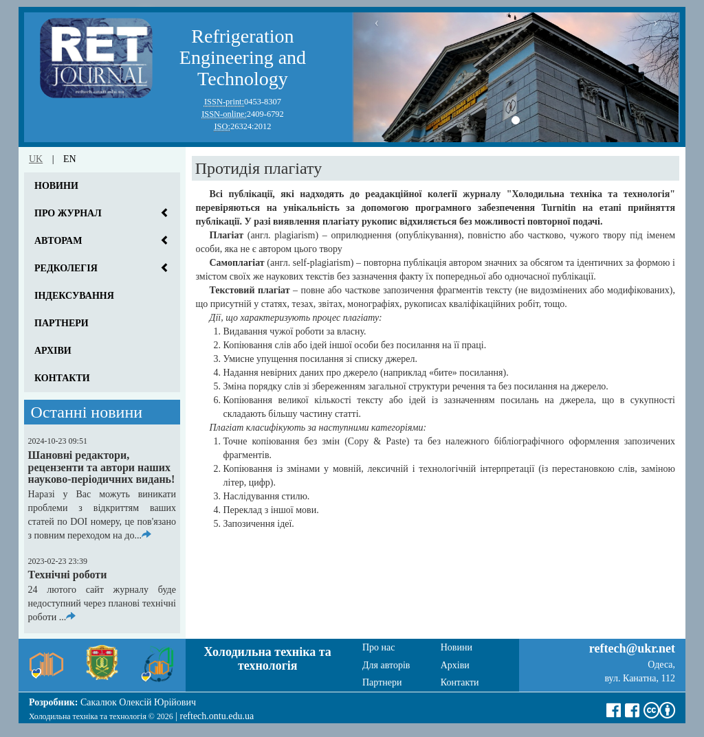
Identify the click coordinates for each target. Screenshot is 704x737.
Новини (56, 186)
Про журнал (68, 213)
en (69, 159)
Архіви (53, 350)
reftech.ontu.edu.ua (216, 716)
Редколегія (66, 268)
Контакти (62, 378)
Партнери (61, 323)
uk (36, 159)
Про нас (378, 647)
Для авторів (386, 665)
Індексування (74, 296)
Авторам (58, 241)
